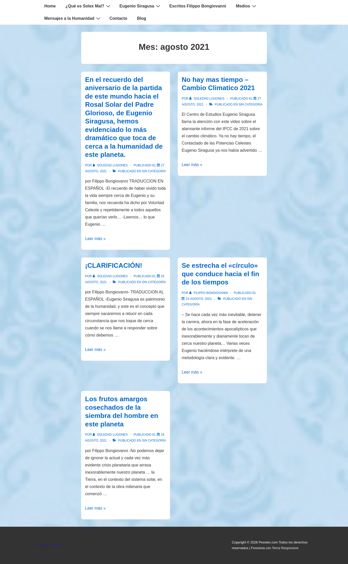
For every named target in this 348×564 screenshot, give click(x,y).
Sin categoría (154, 171)
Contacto (118, 18)
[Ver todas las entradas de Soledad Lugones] (111, 165)
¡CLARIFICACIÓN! (113, 265)
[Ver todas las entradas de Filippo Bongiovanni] (209, 293)
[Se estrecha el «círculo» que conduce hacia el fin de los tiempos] (199, 299)
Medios (247, 5)
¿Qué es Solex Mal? (88, 5)
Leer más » (95, 238)
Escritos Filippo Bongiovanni (197, 6)
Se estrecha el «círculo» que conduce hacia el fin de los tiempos (220, 274)
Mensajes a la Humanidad (73, 18)
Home (50, 6)
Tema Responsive (285, 548)
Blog (141, 18)
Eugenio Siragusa (140, 5)
